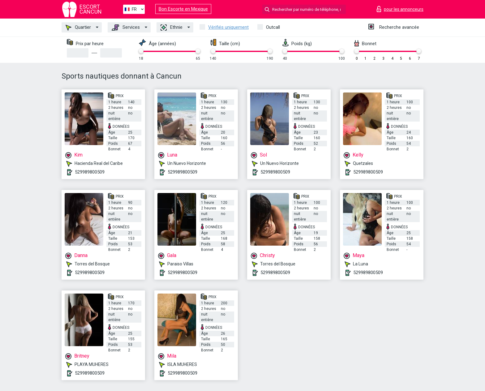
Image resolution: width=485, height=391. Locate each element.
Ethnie (171, 27)
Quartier (78, 27)
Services (126, 27)
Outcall (273, 27)
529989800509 (90, 172)
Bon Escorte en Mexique (183, 9)
